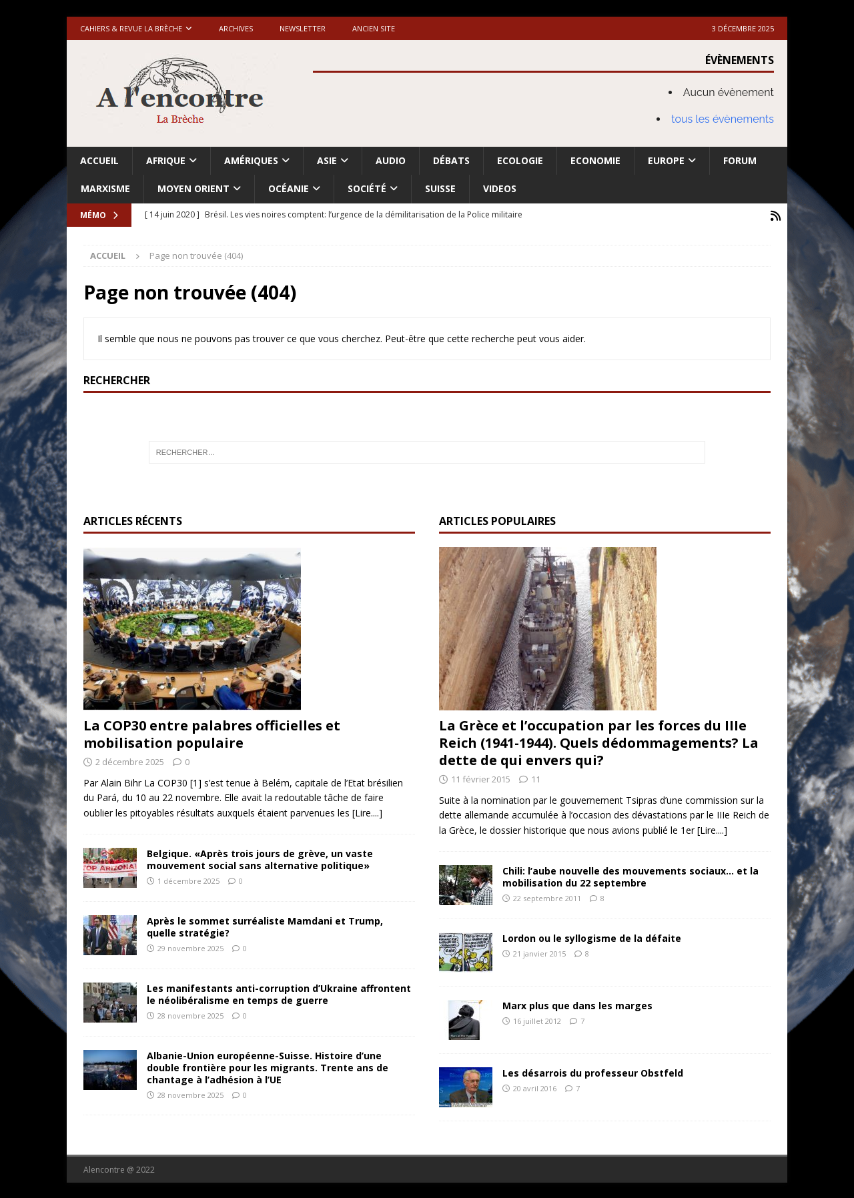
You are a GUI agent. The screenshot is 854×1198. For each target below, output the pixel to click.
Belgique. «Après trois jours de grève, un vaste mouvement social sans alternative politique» (260, 858)
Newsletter (303, 28)
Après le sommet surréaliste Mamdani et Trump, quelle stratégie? (265, 925)
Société (367, 188)
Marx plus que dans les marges (577, 1004)
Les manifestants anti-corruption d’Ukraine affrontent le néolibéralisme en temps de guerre (279, 993)
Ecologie (520, 160)
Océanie (288, 188)
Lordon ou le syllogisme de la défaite (591, 937)
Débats (451, 160)
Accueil (99, 160)
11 (535, 778)
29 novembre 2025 (190, 947)
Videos (499, 188)
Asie (327, 160)
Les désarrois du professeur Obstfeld (592, 1071)
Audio (391, 160)
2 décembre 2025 (129, 760)
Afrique (165, 160)
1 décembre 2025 (188, 879)
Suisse (440, 188)
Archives (236, 28)
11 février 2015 (480, 778)
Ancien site (373, 28)
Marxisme (105, 188)
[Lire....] (367, 811)
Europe (666, 160)
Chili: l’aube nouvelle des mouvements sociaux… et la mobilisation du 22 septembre (630, 875)
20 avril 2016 (534, 1087)
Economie (595, 160)
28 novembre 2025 (190, 1014)
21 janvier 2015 (539, 952)
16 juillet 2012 (537, 1020)
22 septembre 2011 (547, 897)
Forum (740, 160)
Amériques (251, 160)
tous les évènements (722, 119)
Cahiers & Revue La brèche (131, 28)
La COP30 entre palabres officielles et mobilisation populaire (211, 732)
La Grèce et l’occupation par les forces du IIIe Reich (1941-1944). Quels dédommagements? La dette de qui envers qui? (599, 741)
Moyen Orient (193, 188)
